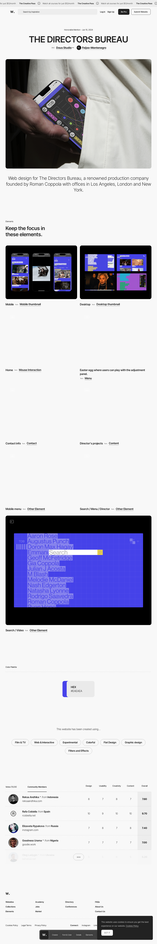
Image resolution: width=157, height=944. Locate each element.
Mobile (10, 304)
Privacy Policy (40, 925)
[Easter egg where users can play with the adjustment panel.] (115, 338)
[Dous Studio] (62, 48)
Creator (55, 935)
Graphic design (133, 742)
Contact (32, 443)
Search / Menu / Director (95, 509)
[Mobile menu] (41, 477)
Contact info (13, 443)
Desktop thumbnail (108, 304)
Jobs (37, 906)
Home (9, 370)
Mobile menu (13, 509)
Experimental (70, 742)
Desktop (85, 304)
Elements (89, 935)
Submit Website (141, 12)
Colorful (90, 742)
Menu (88, 378)
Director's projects (91, 443)
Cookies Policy (12, 925)
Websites (10, 902)
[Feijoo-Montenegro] (91, 48)
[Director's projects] (115, 411)
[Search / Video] (78, 570)
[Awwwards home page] (44, 935)
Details (78, 935)
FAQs (97, 902)
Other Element (36, 509)
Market (38, 911)
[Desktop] (115, 272)
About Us (99, 906)
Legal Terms (26, 925)
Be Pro (124, 12)
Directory (69, 902)
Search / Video (15, 630)
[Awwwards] (12, 12)
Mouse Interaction (30, 370)
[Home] (41, 338)
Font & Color (67, 935)
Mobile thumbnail (30, 304)
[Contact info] (41, 411)
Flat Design (110, 742)
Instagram (86, 925)
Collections (10, 906)
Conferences (71, 906)
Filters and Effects (78, 750)
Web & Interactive (44, 742)
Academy (39, 902)
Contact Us (100, 911)
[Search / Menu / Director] (115, 477)
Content (114, 443)
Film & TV (20, 742)
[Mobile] (41, 272)
